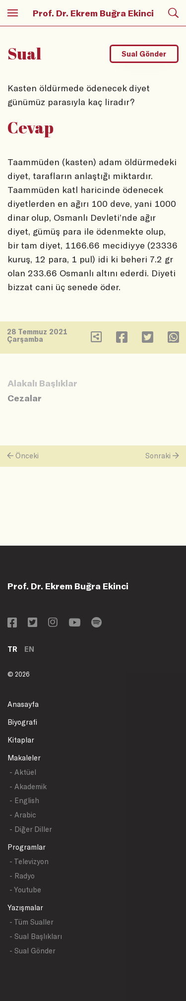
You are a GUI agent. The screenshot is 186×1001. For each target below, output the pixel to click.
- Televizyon (29, 861)
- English (24, 800)
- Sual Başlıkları (35, 936)
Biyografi (22, 722)
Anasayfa (23, 704)
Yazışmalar (25, 907)
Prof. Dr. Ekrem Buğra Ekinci (93, 12)
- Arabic (22, 815)
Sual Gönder (144, 54)
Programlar (26, 847)
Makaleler (24, 757)
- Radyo (22, 876)
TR (12, 649)
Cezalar (24, 397)
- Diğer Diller (30, 829)
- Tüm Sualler (31, 922)
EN (29, 649)
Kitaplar (20, 740)
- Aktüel (22, 772)
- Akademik (28, 786)
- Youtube (25, 889)
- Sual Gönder (32, 950)
